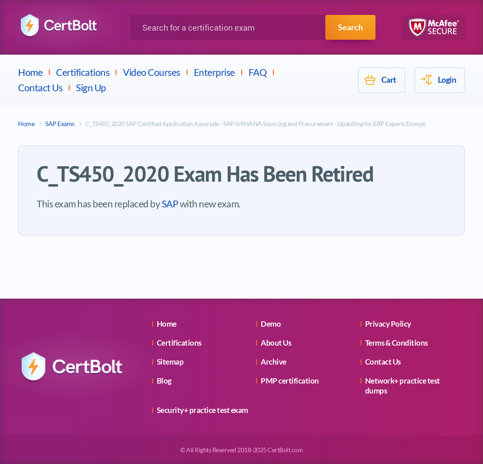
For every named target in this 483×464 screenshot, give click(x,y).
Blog (164, 380)
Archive (273, 361)
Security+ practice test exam (202, 410)
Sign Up (91, 87)
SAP (170, 203)
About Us (276, 342)
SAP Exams (60, 123)
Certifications (82, 72)
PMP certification (290, 380)
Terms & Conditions (396, 342)
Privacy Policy (388, 323)
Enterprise (214, 72)
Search (350, 27)
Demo (271, 323)
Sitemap (170, 361)
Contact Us (40, 87)
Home (30, 72)
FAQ (258, 72)
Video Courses (151, 72)
